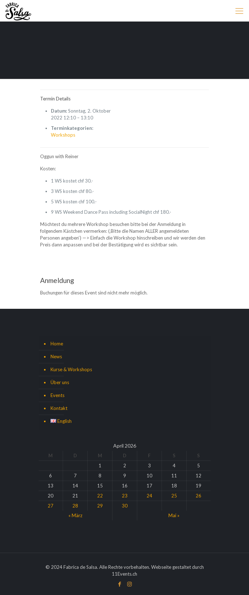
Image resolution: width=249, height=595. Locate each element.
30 (125, 506)
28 (75, 506)
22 (100, 496)
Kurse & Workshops (71, 369)
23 (125, 496)
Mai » (173, 515)
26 (198, 496)
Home (57, 343)
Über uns (60, 382)
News (56, 356)
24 (149, 496)
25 (174, 496)
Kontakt (59, 408)
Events (57, 395)
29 (100, 506)
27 (50, 506)
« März (75, 515)
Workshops (63, 135)
